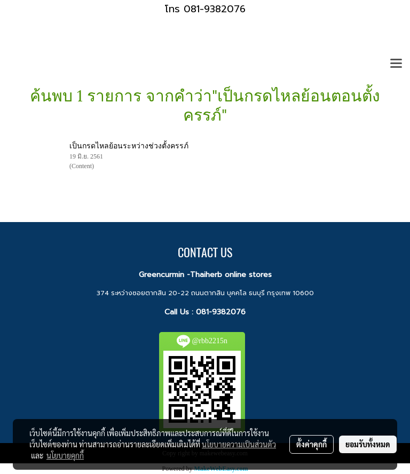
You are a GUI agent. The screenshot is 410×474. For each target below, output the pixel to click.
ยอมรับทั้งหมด (367, 444)
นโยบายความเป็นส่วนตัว (239, 444)
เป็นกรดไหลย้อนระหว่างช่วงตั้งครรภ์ (128, 146)
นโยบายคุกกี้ (65, 455)
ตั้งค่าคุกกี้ (311, 444)
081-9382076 (221, 312)
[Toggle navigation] (396, 64)
